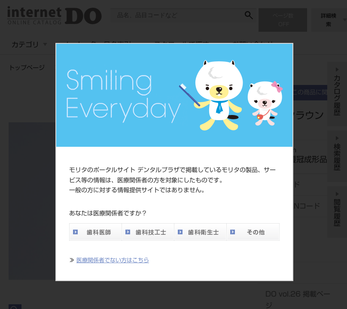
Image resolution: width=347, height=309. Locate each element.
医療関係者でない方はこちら (112, 260)
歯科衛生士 (200, 232)
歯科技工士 (148, 232)
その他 (253, 232)
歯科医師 (95, 232)
